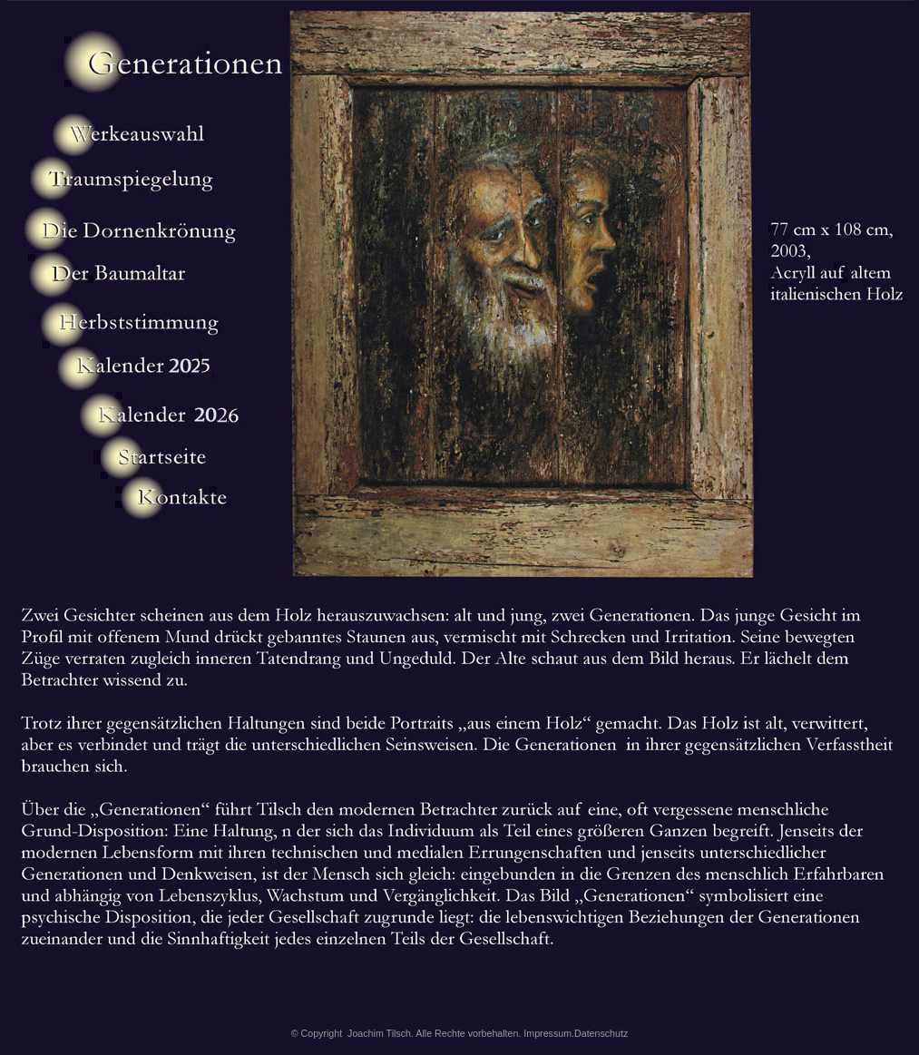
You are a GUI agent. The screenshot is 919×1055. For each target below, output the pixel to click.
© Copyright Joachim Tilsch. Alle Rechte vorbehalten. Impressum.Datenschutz (460, 1033)
